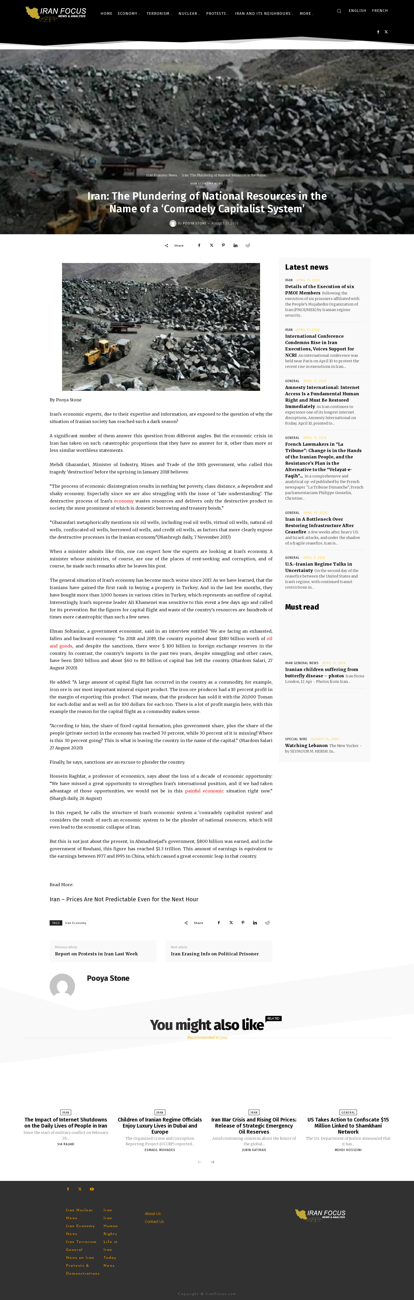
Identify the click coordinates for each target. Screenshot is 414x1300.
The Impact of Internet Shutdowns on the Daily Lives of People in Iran (65, 1122)
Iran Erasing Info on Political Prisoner (215, 953)
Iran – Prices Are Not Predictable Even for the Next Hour (124, 899)
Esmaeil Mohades (160, 1149)
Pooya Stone (194, 223)
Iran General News (302, 663)
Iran (289, 280)
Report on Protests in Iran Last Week (96, 953)
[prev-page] (200, 1162)
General (292, 381)
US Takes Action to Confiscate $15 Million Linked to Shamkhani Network (348, 1125)
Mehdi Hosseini (348, 1149)
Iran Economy (75, 923)
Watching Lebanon (306, 745)
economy (124, 501)
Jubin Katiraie (254, 1149)
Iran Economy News (161, 175)
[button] (339, 11)
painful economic (204, 791)
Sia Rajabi (65, 1144)
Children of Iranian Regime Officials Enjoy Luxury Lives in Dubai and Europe (160, 1125)
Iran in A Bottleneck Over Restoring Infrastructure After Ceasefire (319, 525)
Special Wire (296, 739)
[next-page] (212, 1162)
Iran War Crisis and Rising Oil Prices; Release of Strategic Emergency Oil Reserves (254, 1125)
